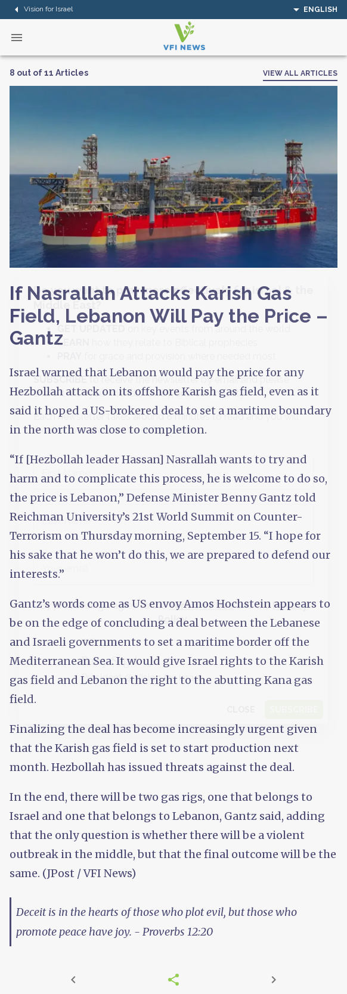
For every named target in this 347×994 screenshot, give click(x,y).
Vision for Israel (41, 9)
